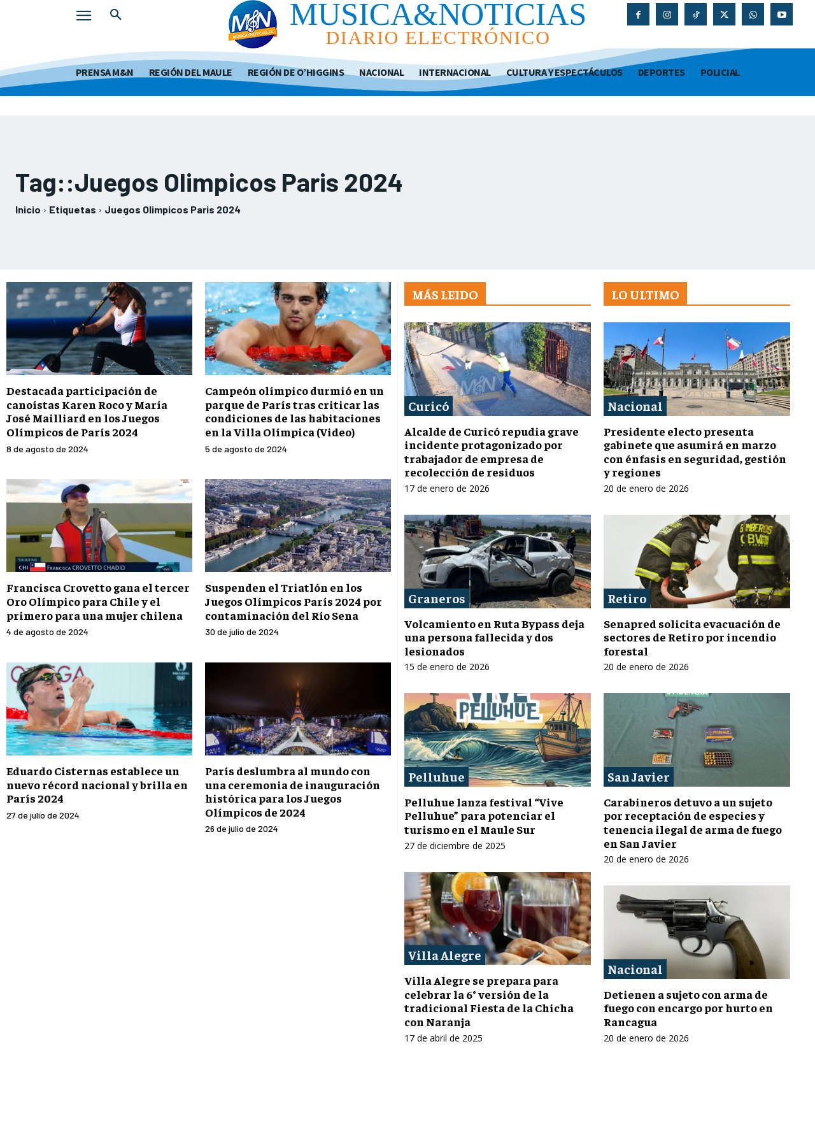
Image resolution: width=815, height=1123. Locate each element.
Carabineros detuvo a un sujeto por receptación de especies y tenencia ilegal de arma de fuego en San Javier (693, 822)
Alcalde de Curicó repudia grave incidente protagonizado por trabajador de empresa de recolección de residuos (491, 452)
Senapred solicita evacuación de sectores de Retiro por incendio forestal (692, 637)
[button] (116, 15)
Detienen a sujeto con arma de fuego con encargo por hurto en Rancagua (688, 1008)
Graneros (436, 598)
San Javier (638, 776)
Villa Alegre (444, 954)
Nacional (635, 405)
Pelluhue (436, 776)
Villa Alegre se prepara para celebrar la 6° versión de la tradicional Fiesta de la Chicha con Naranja (489, 1001)
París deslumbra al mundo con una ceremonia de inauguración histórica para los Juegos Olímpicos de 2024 (292, 791)
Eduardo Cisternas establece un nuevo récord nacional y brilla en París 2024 (97, 784)
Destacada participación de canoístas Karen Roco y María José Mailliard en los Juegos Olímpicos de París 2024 (86, 411)
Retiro (626, 598)
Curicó (428, 405)
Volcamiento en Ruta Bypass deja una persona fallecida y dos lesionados (494, 637)
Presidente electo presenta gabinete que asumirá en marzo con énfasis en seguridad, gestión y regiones (695, 452)
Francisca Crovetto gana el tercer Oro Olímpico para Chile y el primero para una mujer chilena (98, 601)
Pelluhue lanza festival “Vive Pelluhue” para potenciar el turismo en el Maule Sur (483, 815)
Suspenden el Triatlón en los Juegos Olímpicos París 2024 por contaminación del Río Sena (293, 601)
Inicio (28, 209)
